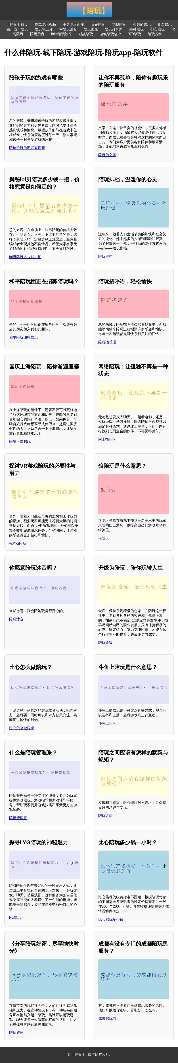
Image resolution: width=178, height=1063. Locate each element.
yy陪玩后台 (68, 29)
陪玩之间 (105, 816)
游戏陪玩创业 (110, 34)
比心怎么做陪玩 (21, 728)
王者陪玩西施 (73, 24)
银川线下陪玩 (17, 29)
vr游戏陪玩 (17, 543)
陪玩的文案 (107, 155)
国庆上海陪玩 (20, 442)
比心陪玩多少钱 (110, 919)
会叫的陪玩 (142, 24)
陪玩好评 (16, 1033)
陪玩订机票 (114, 29)
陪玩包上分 (43, 29)
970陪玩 (134, 34)
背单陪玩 (164, 24)
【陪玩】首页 (17, 24)
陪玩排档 (105, 256)
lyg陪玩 (15, 917)
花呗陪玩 (119, 24)
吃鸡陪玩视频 (45, 24)
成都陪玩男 (107, 1018)
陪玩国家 (91, 29)
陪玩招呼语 (107, 342)
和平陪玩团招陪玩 (23, 337)
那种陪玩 (136, 29)
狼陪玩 (103, 538)
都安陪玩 (157, 29)
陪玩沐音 (16, 619)
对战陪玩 (86, 34)
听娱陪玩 (98, 24)
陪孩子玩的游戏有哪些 (27, 148)
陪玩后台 (37, 34)
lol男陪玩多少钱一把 (25, 257)
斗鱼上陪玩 (107, 723)
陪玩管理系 (18, 818)
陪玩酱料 (155, 34)
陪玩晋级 (105, 643)
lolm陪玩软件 (61, 34)
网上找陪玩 (107, 439)
